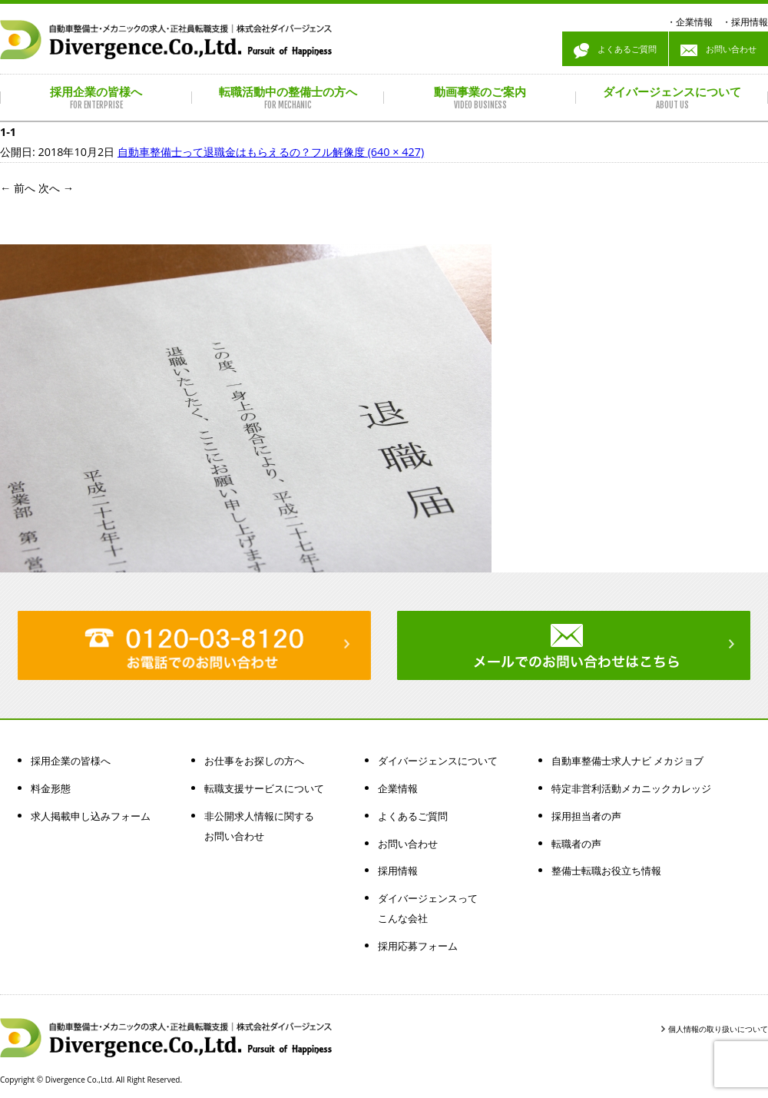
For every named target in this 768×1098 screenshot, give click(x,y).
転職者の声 (576, 844)
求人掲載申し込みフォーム (91, 816)
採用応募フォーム (418, 946)
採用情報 (749, 21)
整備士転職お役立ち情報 (606, 870)
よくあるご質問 (615, 50)
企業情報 (694, 21)
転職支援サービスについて (264, 788)
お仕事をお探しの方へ (254, 761)
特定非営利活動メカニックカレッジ (631, 788)
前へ (17, 188)
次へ (56, 188)
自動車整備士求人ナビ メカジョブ (627, 761)
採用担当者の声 (586, 816)
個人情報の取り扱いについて (718, 1028)
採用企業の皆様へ (71, 761)
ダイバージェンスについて (438, 761)
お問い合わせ (718, 50)
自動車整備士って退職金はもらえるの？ (214, 151)
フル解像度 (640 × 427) (367, 151)
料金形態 (51, 788)
